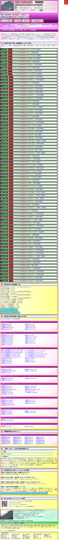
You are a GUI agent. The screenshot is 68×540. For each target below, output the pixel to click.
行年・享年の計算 (26, 534)
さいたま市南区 (10, 356)
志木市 (28, 360)
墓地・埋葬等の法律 (5, 538)
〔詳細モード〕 (4, 45)
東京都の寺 (39, 440)
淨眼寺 (6, 128)
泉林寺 (6, 171)
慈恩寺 (6, 107)
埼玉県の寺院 (11, 26)
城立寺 (6, 125)
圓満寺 (5, 61)
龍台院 (6, 277)
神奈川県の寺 (5, 442)
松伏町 (6, 400)
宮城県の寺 (39, 437)
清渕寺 (6, 162)
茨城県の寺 (39, 438)
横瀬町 (29, 410)
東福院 (6, 201)
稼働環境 (16, 523)
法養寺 (6, 250)
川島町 (6, 339)
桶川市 (6, 329)
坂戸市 (5, 358)
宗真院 (6, 116)
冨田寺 (6, 223)
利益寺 (6, 265)
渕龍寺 (6, 280)
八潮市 (5, 410)
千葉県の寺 (27, 440)
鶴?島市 (30, 369)
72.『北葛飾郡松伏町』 (37, 20)
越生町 (29, 329)
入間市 (29, 326)
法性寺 (6, 247)
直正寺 (6, 195)
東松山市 (31, 389)
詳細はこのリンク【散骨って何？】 (9, 466)
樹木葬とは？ (15, 535)
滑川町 (30, 378)
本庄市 (6, 394)
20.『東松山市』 (25, 20)
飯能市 (29, 387)
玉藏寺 (6, 86)
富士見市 (6, 392)
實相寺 (6, 113)
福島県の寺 (27, 438)
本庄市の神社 (44, 24)
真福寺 (6, 137)
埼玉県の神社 (32, 24)
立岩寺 (6, 268)
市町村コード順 (10, 318)
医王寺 (5, 52)
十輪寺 (6, 119)
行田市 (6, 341)
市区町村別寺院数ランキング (7, 309)
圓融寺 (5, 67)
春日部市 (7, 335)
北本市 (29, 339)
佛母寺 (6, 232)
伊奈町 (5, 326)
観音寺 (6, 77)
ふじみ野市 (30, 392)
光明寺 (6, 101)
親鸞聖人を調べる (5, 534)
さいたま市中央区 (35, 353)
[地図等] (39, 49)
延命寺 (5, 70)
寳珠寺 (6, 235)
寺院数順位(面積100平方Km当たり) (8, 312)
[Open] (10, 49)
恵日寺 (6, 92)
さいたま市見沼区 (34, 356)
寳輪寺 (6, 241)
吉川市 (6, 412)
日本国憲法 (46, 535)
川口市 (6, 338)
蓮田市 (5, 386)
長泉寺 (6, 189)
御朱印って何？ (47, 534)
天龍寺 (6, 198)
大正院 (6, 177)
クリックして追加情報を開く (8, 530)
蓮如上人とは (4, 535)
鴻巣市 (29, 343)
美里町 (6, 401)
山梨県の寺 (16, 443)
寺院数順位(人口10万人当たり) (7, 311)
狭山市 (5, 360)
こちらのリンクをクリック (25, 479)
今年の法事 (14, 536)
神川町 (6, 336)
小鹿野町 (7, 327)
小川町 (29, 327)
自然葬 (31, 465)
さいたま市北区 (33, 352)
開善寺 (5, 73)
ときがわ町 (8, 370)
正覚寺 (6, 149)
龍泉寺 (6, 274)
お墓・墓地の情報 (26, 536)
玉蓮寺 (6, 89)
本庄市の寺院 (23, 26)
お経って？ (35, 535)
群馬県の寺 (16, 440)
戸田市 (5, 372)
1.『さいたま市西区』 (7, 20)
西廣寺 (6, 165)
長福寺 (6, 192)
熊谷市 (6, 343)
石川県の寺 (39, 442)
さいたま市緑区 (33, 355)
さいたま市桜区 (10, 353)
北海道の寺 (4, 437)
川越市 (29, 338)
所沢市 (30, 370)
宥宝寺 (6, 262)
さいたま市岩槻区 (11, 350)
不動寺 (6, 219)
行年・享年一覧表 (48, 536)
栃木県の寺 (4, 440)
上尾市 (5, 324)
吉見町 (29, 412)
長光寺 (6, 183)
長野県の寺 (27, 443)
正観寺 (6, 156)
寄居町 (6, 414)
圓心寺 (5, 55)
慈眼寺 (6, 110)
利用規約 (22, 523)
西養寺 (6, 168)
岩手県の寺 (27, 437)
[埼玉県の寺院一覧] (17, 45)
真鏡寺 (6, 134)
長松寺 (6, 186)
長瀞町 (6, 378)
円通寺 (5, 58)
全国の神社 (20, 24)
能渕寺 (6, 216)
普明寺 (6, 229)
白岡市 (6, 361)
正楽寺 (6, 153)
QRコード (14, 502)
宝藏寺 (6, 238)
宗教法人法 (24, 535)
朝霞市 (29, 324)
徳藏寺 (6, 207)
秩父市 (5, 369)
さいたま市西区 (10, 355)
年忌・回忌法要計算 (16, 538)
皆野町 (29, 401)
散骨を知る (35, 536)
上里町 (30, 336)
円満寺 (5, 64)
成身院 (6, 147)
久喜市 (28, 341)
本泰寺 (6, 256)
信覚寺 (6, 131)
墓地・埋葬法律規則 (37, 534)
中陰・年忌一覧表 (16, 534)
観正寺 (5, 80)
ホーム (41, 10)
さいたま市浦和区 (34, 350)
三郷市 (29, 400)
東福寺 (6, 204)
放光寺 (6, 244)
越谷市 (6, 344)
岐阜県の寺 (39, 443)
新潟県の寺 (16, 442)
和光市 (5, 426)
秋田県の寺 (4, 438)
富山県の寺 (27, 442)
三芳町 (29, 403)
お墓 (55, 458)
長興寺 (6, 180)
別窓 (16, 309)
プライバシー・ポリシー (6, 523)
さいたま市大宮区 (11, 352)
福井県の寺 (4, 443)
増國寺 (6, 174)
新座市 (5, 380)
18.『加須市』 (18, 20)
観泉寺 (6, 83)
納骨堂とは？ (4, 536)
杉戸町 (29, 361)
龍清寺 (6, 271)
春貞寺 (6, 122)
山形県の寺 (16, 438)
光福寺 (6, 95)
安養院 (5, 49)
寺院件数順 (17, 318)
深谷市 (29, 390)
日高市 (5, 390)
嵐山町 (6, 420)
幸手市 (29, 358)
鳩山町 (30, 386)
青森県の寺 (16, 437)
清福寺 (6, 159)
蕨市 (28, 426)
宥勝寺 (6, 259)
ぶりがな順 (3, 318)
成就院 (6, 143)
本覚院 (6, 253)
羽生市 (6, 387)
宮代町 (6, 403)
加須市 (28, 335)
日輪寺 (6, 210)
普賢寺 (6, 226)
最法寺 (6, 104)
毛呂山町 (7, 404)
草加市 (5, 363)
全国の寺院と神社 (6, 24)
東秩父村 (8, 389)
